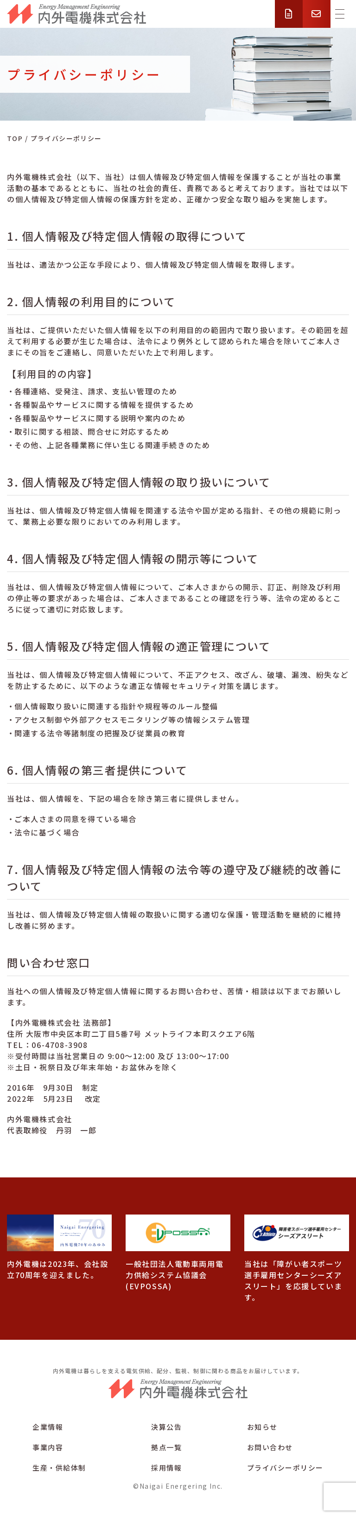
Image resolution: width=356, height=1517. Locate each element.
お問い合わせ (270, 1447)
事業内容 (47, 1447)
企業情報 (47, 1427)
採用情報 (166, 1467)
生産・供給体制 (59, 1467)
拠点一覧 (166, 1447)
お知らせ (262, 1427)
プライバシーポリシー (285, 1467)
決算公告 (166, 1427)
